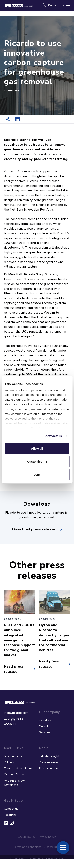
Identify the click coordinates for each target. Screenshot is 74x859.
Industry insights (50, 756)
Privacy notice (47, 837)
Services (44, 732)
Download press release (33, 529)
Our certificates (14, 774)
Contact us (56, 5)
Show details (53, 436)
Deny (37, 474)
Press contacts (49, 768)
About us (45, 720)
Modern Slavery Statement (14, 783)
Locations (10, 815)
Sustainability (13, 756)
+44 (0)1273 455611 (13, 721)
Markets (44, 726)
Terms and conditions (18, 768)
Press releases (49, 762)
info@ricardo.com (16, 713)
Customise (37, 461)
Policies (9, 762)
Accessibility (52, 847)
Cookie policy (26, 837)
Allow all (37, 448)
